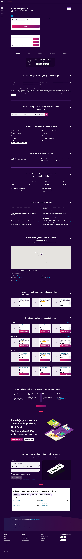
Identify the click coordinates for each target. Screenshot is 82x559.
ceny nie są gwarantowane (37, 519)
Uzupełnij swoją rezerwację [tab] (47, 494)
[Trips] (2, 13)
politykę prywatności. (33, 479)
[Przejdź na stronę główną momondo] (8, 1)
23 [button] (39, 39)
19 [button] (27, 39)
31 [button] (22, 44)
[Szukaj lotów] (2, 5)
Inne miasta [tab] (18, 494)
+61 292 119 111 (16, 14)
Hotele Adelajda (46, 502)
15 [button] (36, 36)
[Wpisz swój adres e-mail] (28, 470)
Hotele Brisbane (18, 502)
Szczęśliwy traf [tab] (36, 494)
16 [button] (39, 36)
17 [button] (22, 39)
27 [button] (59, 39)
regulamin (27, 479)
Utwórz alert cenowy (63, 398)
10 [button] (22, 36)
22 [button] (36, 39)
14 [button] (33, 36)
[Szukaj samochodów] (2, 10)
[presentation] (48, 64)
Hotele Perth (45, 500)
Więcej (70, 322)
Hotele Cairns (17, 503)
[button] (2, 2)
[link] (26, 331)
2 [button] (48, 30)
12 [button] (27, 36)
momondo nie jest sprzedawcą (43, 522)
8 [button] (36, 33)
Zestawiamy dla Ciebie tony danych (43, 525)
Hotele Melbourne (18, 500)
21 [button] (33, 39)
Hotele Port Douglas (18, 505)
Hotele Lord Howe (46, 505)
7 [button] (33, 33)
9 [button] (48, 33)
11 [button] (54, 33)
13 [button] (30, 36)
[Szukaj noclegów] (2, 8)
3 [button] (51, 30)
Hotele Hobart (46, 503)
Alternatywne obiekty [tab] (26, 494)
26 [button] (56, 39)
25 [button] (54, 39)
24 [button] (51, 39)
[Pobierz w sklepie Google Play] (41, 64)
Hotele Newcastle (18, 508)
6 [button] (30, 33)
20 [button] (30, 39)
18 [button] (54, 36)
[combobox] (28, 463)
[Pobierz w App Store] (48, 64)
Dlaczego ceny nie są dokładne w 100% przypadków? (43, 527)
